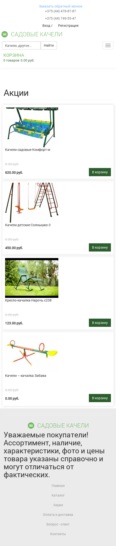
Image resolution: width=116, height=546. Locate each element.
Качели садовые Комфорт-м (27, 149)
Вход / (47, 25)
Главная (58, 485)
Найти (49, 45)
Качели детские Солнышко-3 (28, 225)
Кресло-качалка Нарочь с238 (28, 300)
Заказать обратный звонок (60, 6)
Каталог (58, 495)
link (5, 107)
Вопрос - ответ (58, 524)
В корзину (100, 172)
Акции (58, 505)
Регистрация (68, 25)
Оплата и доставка (58, 514)
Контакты (58, 534)
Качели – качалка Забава (25, 375)
